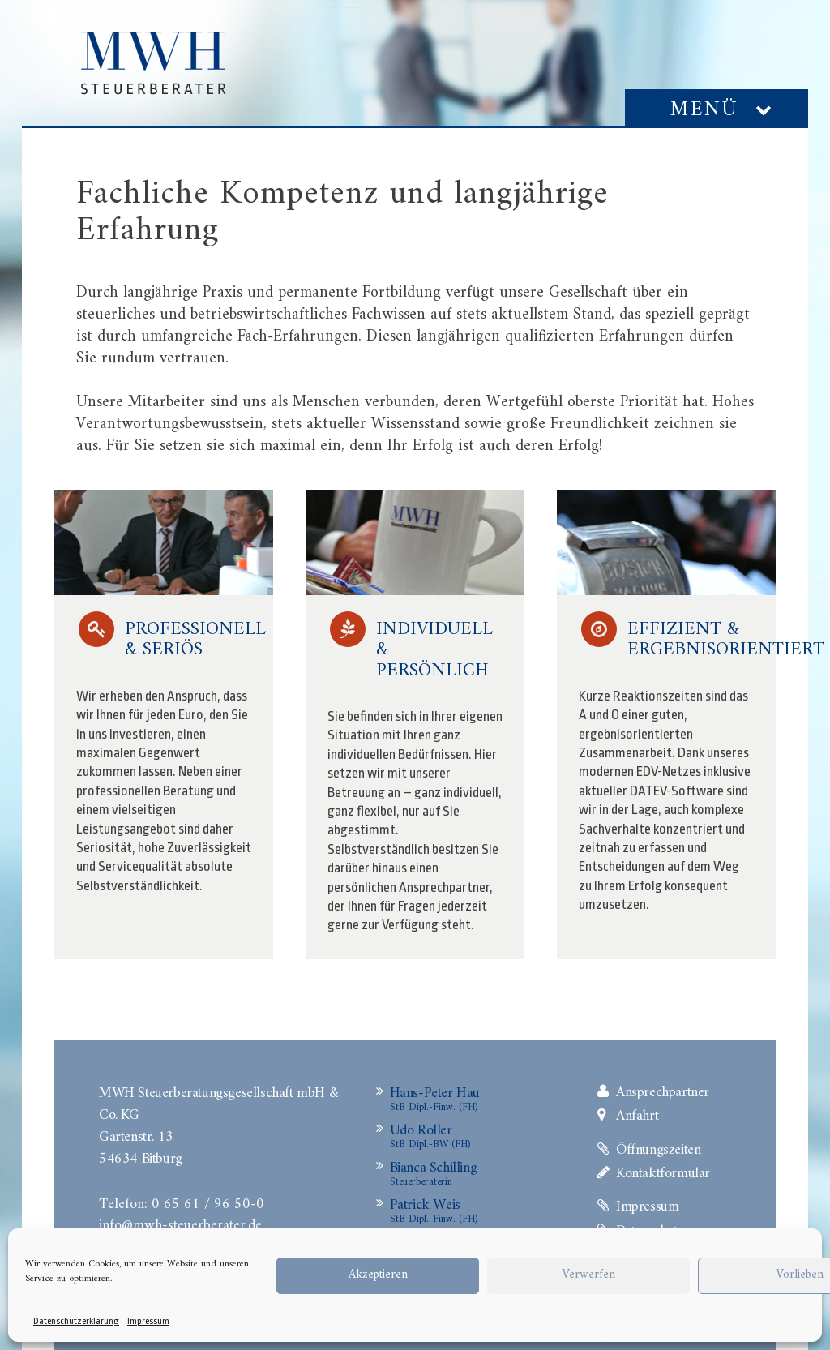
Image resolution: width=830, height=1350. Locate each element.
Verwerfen (588, 1275)
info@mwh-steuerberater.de (180, 1223)
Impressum (148, 1321)
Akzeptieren (378, 1275)
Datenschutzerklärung (76, 1321)
